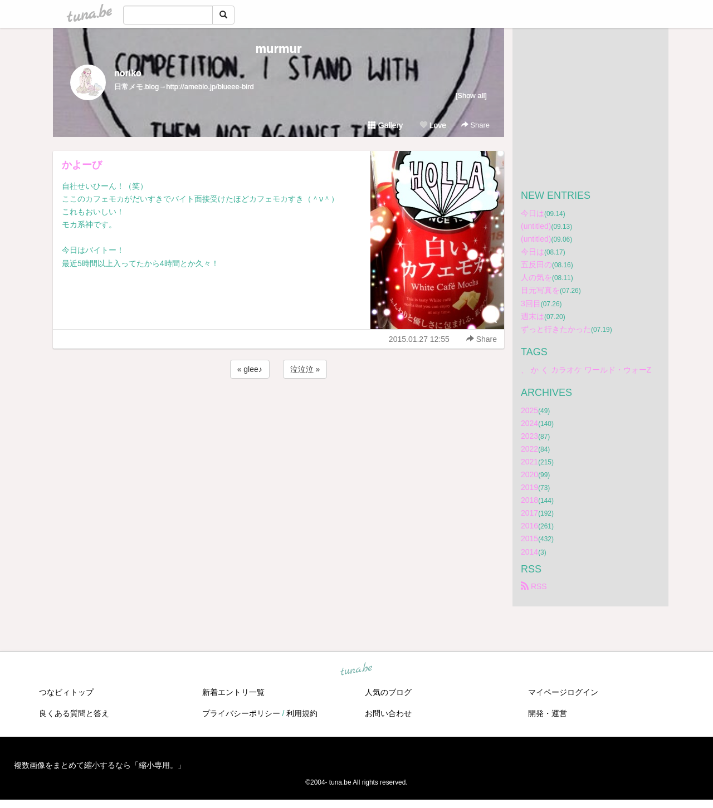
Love (432, 125)
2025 (529, 410)
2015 (529, 538)
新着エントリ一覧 (233, 692)
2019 (529, 487)
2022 (529, 448)
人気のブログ (388, 692)
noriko (127, 73)
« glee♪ (249, 369)
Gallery (385, 125)
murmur (278, 49)
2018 (529, 500)
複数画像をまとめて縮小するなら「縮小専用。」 (99, 765)
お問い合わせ (388, 713)
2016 (529, 525)
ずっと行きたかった (556, 329)
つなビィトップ (66, 692)
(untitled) (536, 226)
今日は (532, 213)
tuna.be (356, 669)
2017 (529, 512)
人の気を (536, 277)
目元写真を (540, 290)
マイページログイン (563, 692)
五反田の (536, 264)
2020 (529, 474)
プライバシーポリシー (241, 713)
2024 (529, 423)
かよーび (82, 164)
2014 (529, 551)
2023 (529, 436)
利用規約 (302, 713)
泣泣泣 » (305, 369)
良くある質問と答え (74, 713)
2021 (529, 461)
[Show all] (471, 95)
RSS (534, 586)
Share (475, 125)
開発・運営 (547, 713)
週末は (532, 316)
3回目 (531, 303)
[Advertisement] (278, 411)
